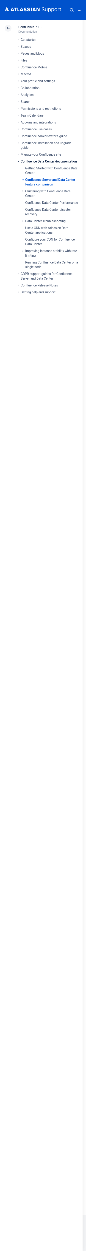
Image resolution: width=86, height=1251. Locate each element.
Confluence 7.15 (29, 27)
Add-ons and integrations (38, 122)
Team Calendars (32, 115)
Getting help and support (38, 292)
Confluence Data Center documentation (49, 161)
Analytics (27, 95)
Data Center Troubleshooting (45, 221)
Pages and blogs (32, 53)
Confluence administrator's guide (44, 136)
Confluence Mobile (34, 67)
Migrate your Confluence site (41, 154)
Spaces (26, 46)
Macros (26, 74)
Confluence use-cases (36, 129)
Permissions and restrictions (41, 108)
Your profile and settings (38, 81)
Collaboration (30, 88)
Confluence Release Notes (39, 285)
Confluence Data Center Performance (51, 203)
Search (71, 10)
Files (24, 60)
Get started (28, 40)
